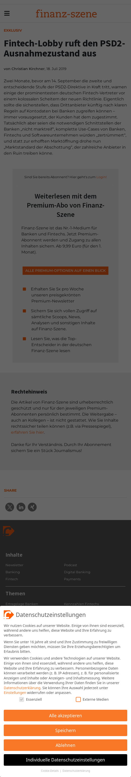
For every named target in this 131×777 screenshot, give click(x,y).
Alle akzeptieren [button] (65, 716)
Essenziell (30, 699)
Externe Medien (92, 699)
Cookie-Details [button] (50, 770)
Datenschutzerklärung (22, 687)
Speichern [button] (65, 730)
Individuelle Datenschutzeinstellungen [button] (65, 760)
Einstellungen (15, 692)
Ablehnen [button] (66, 745)
